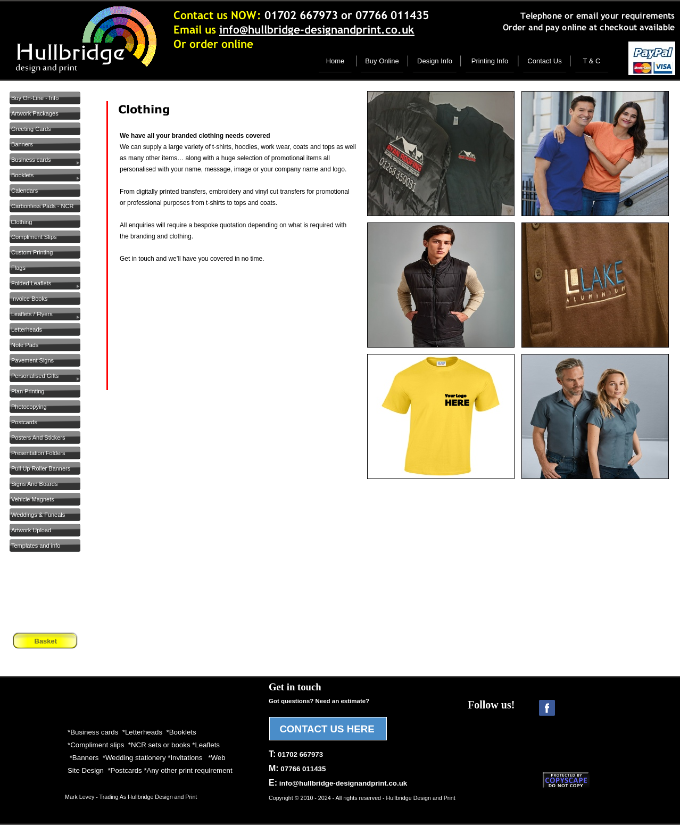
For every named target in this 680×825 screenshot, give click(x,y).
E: (338, 782)
